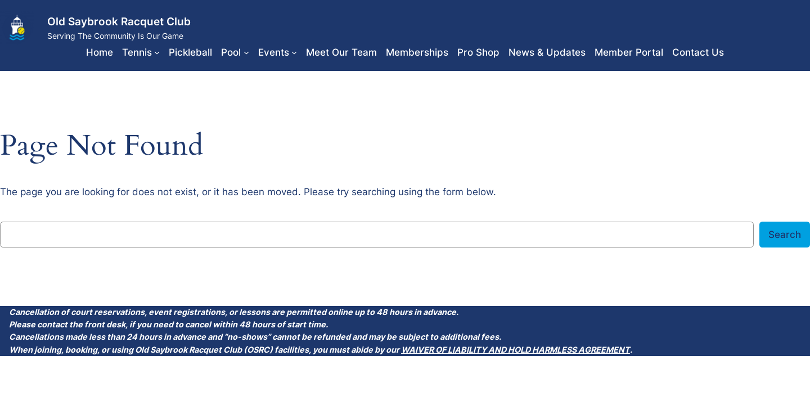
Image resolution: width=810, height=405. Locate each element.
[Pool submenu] (246, 52)
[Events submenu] (294, 52)
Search (784, 234)
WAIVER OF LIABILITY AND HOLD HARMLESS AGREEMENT (515, 349)
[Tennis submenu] (157, 52)
